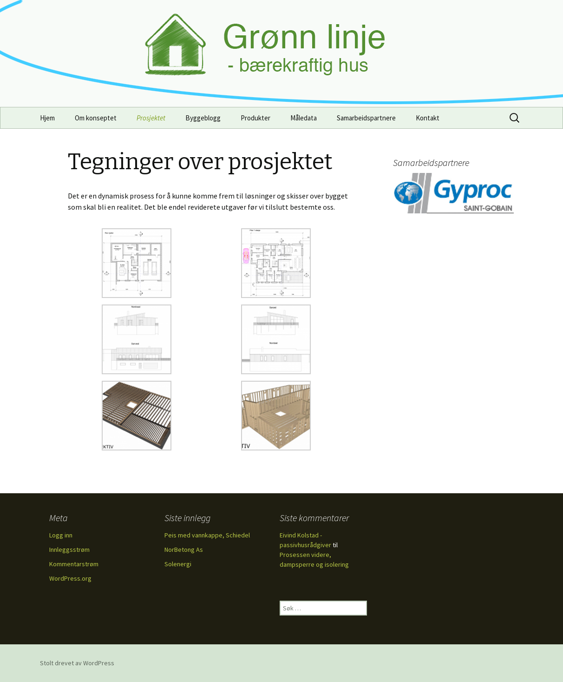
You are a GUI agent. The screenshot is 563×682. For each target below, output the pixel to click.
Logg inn (60, 535)
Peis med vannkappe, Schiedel (207, 535)
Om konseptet (96, 117)
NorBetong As (183, 549)
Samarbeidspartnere (366, 117)
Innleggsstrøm (69, 549)
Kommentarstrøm (73, 564)
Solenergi (177, 564)
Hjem (47, 117)
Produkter (255, 117)
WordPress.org (70, 578)
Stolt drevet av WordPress (77, 663)
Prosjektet (151, 117)
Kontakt (427, 117)
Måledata (303, 117)
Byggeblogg (203, 117)
